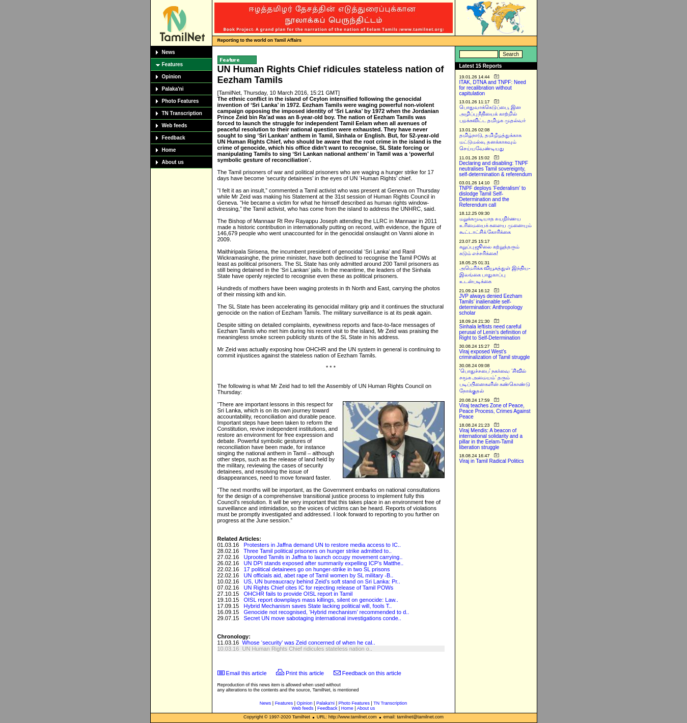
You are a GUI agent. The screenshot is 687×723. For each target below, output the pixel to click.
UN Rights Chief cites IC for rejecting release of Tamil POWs (319, 588)
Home (169, 150)
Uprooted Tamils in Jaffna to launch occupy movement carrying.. (323, 557)
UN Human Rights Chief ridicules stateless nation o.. (307, 649)
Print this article (305, 673)
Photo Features (180, 101)
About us (173, 162)
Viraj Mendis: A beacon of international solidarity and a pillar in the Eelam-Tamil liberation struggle (491, 439)
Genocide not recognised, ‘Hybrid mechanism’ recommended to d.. (326, 612)
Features (172, 64)
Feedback (173, 138)
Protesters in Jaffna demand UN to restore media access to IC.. (322, 545)
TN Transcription (182, 113)
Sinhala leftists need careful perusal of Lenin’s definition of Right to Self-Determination (493, 332)
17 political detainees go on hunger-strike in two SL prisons (317, 569)
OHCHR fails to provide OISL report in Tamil (298, 594)
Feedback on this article (371, 673)
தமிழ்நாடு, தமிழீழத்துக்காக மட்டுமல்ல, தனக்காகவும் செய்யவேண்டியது (490, 141)
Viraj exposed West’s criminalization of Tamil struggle (494, 354)
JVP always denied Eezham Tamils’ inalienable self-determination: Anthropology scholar (491, 304)
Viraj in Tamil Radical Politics (491, 461)
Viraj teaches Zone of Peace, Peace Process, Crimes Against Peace (495, 411)
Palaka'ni (173, 89)
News (168, 52)
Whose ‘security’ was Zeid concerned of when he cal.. (308, 642)
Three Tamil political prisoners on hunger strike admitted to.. (317, 551)
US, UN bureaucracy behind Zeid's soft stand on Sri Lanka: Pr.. (322, 581)
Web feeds (174, 125)
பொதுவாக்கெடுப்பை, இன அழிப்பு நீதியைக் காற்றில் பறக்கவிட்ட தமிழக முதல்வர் (492, 113)
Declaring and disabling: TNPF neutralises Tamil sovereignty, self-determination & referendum (495, 168)
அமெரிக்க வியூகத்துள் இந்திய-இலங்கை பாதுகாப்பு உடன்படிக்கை (495, 274)
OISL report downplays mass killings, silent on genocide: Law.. (321, 600)
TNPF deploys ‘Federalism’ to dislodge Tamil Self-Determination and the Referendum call (492, 196)
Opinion (171, 76)
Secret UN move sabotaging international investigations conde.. (322, 618)
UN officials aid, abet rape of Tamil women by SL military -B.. (319, 575)
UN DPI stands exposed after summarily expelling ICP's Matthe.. (324, 563)
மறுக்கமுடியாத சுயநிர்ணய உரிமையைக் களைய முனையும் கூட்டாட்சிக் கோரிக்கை (495, 225)
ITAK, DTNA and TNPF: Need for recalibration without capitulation (492, 87)
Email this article (246, 673)
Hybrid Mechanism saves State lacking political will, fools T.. (318, 606)
